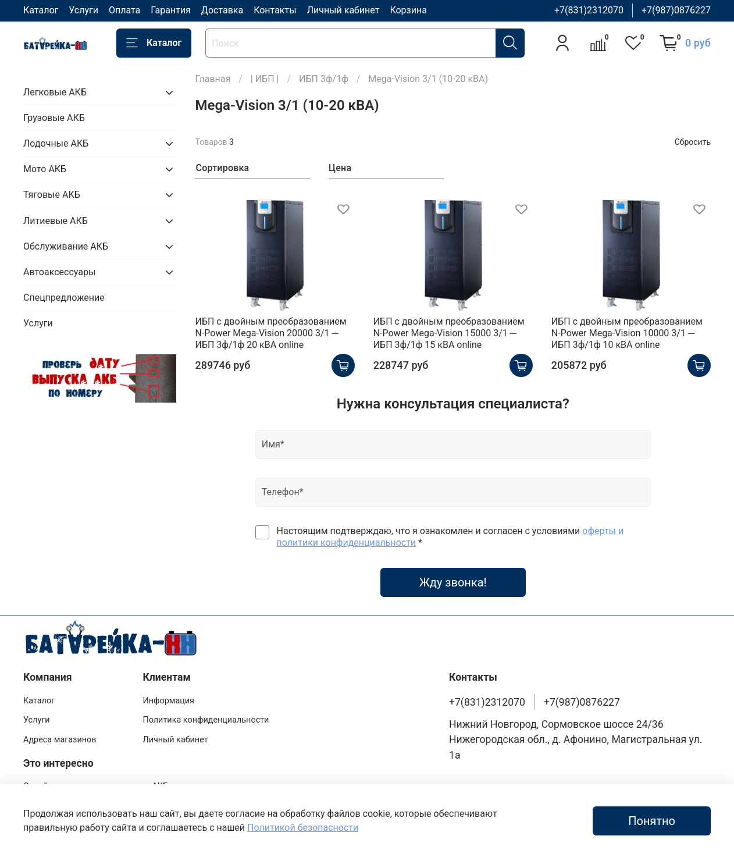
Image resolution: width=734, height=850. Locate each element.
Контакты (275, 10)
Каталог (40, 10)
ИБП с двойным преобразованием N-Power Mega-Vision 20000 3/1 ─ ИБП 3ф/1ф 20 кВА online (270, 333)
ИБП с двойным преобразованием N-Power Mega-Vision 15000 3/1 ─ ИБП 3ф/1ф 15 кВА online (449, 333)
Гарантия (171, 10)
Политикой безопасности (302, 827)
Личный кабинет (343, 10)
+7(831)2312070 (588, 10)
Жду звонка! (453, 582)
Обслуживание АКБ (65, 246)
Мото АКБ (44, 169)
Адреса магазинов (59, 740)
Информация (168, 701)
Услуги (83, 10)
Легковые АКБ (55, 92)
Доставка (222, 10)
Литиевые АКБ (55, 220)
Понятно (651, 821)
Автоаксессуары (59, 272)
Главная (212, 78)
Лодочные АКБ (55, 143)
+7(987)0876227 (676, 10)
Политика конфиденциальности (205, 720)
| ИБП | (265, 78)
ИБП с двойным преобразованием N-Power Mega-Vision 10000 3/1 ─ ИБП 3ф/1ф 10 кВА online (627, 333)
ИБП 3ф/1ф (323, 78)
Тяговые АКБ (51, 194)
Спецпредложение (64, 297)
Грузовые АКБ (54, 117)
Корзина (408, 10)
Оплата (124, 10)
